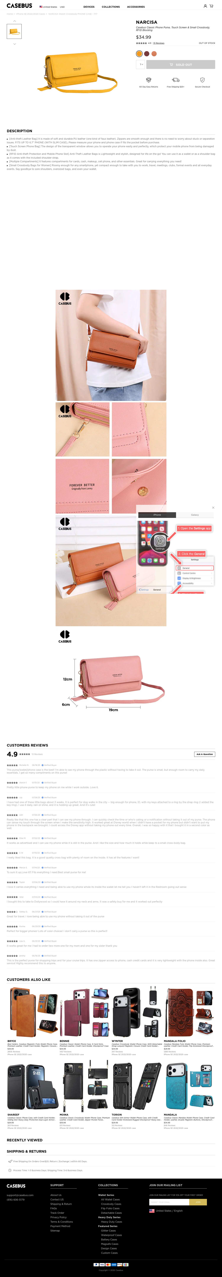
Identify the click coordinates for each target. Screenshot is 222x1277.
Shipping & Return (61, 1204)
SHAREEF (13, 1114)
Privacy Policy (58, 1217)
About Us (55, 1195)
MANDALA (170, 1114)
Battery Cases (109, 1239)
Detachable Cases (111, 1212)
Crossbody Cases (111, 1204)
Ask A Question (205, 754)
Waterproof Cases (111, 1235)
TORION (117, 1114)
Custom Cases (109, 1253)
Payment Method (60, 1226)
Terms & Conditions (61, 1221)
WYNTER (117, 1041)
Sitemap (55, 1230)
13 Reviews (158, 43)
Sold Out (181, 65)
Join (198, 1202)
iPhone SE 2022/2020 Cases (30, 14)
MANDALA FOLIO (175, 1041)
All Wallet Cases (110, 1199)
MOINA (64, 1114)
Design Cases (109, 1248)
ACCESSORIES (136, 6)
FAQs (53, 1208)
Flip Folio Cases (110, 1208)
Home (10, 14)
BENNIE (64, 1041)
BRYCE (12, 1041)
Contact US (57, 1199)
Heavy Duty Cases (111, 1221)
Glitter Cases (108, 1230)
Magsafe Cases (109, 1244)
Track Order (57, 1212)
